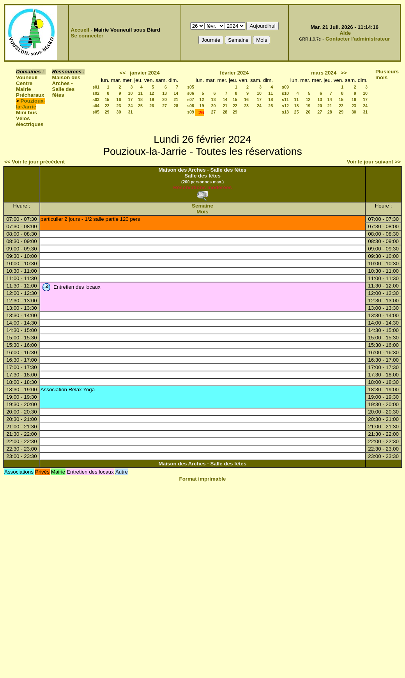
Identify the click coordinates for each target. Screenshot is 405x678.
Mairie (23, 89)
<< (123, 73)
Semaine (202, 206)
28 (175, 105)
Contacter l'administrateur (357, 39)
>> (344, 73)
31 (130, 112)
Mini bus (26, 112)
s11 (285, 99)
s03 (95, 99)
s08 (190, 105)
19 (151, 99)
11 (140, 93)
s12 (285, 105)
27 (164, 105)
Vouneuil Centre (26, 80)
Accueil (80, 30)
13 (164, 93)
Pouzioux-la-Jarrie (30, 104)
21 (175, 99)
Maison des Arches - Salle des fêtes (66, 86)
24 (130, 105)
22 (107, 105)
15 (107, 99)
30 (119, 112)
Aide (345, 33)
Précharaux (30, 95)
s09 (190, 112)
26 (151, 105)
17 (130, 99)
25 (140, 105)
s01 (95, 87)
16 (119, 99)
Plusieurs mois (387, 74)
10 (130, 93)
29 (107, 112)
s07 (190, 99)
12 (151, 93)
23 (119, 105)
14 (175, 93)
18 (140, 99)
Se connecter (87, 36)
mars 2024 (323, 73)
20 (164, 99)
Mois (202, 212)
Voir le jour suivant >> (374, 162)
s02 (95, 93)
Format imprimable (202, 479)
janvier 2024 (144, 73)
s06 (190, 93)
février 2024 (234, 73)
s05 (95, 112)
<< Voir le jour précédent (34, 162)
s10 (285, 93)
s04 (95, 105)
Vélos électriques (29, 121)
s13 (285, 112)
